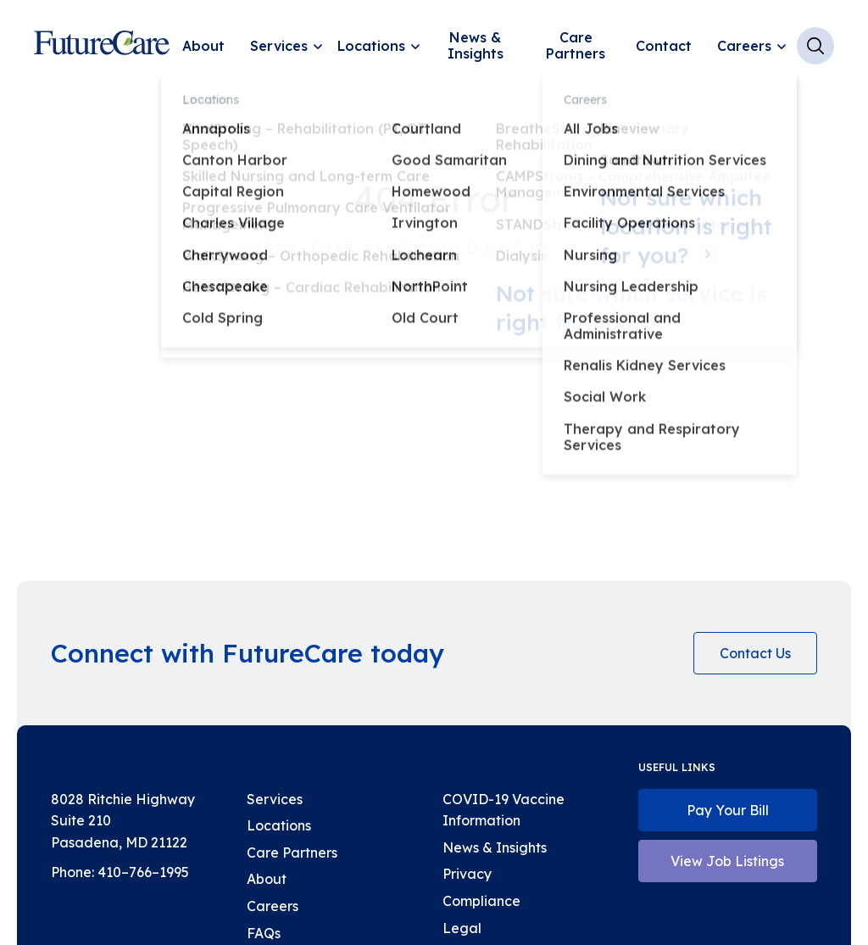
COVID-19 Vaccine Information (503, 810)
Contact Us (755, 653)
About (203, 45)
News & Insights (476, 45)
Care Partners (575, 45)
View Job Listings (727, 861)
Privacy (467, 873)
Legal (461, 928)
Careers (744, 45)
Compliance (481, 900)
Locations (371, 45)
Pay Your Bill (728, 810)
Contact (664, 45)
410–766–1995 (143, 872)
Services (279, 45)
